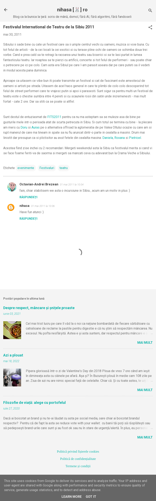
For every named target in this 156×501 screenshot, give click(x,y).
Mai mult (145, 343)
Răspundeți (28, 197)
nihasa (24, 206)
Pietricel (135, 138)
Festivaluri (46, 168)
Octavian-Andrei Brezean (39, 184)
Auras (35, 127)
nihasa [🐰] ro (72, 10)
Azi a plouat (13, 355)
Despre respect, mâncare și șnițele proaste (39, 308)
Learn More (72, 497)
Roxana (119, 138)
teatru (64, 168)
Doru (24, 127)
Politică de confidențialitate (78, 459)
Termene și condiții (77, 466)
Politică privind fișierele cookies (78, 451)
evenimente (25, 168)
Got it (91, 497)
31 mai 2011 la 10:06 (43, 205)
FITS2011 (54, 117)
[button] (150, 28)
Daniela (107, 138)
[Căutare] (150, 11)
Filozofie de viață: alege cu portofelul (34, 402)
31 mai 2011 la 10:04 (71, 184)
